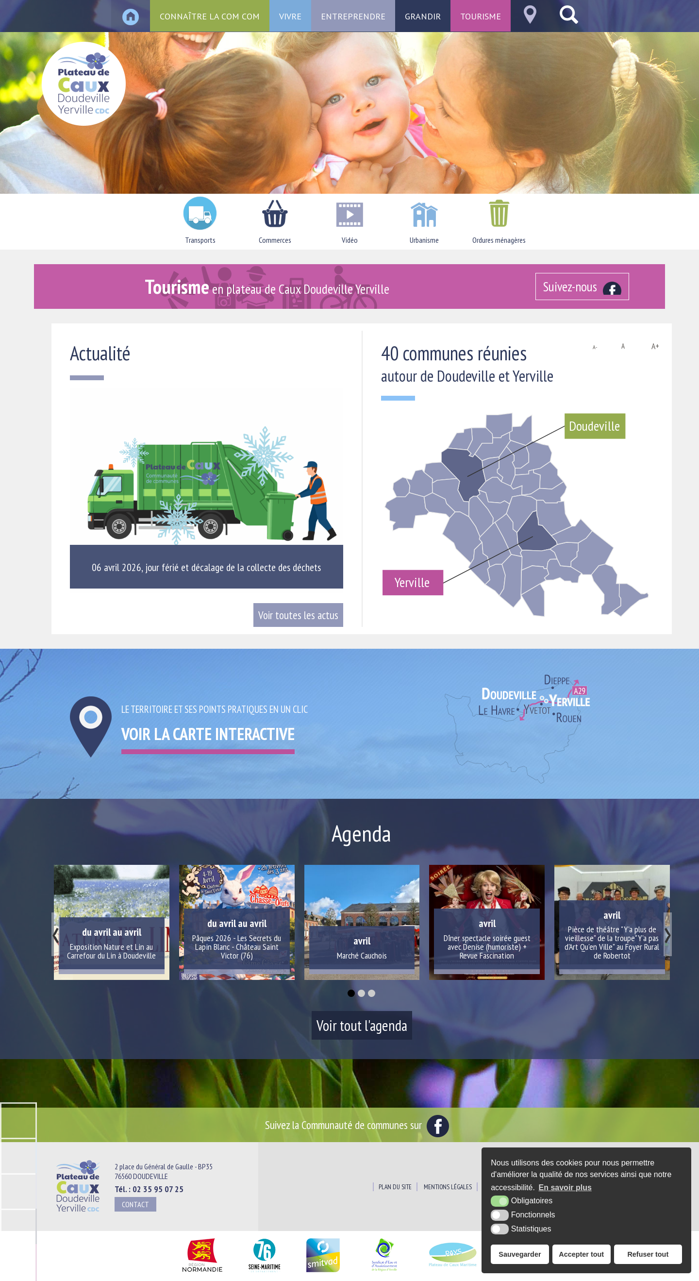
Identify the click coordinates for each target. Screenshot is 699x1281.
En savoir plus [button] (565, 1187)
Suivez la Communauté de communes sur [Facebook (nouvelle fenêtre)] (357, 1124)
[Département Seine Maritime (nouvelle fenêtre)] (264, 1272)
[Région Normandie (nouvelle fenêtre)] (202, 1272)
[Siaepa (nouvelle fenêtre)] (384, 1272)
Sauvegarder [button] (520, 1254)
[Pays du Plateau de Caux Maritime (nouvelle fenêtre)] (453, 1272)
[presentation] (55, 934)
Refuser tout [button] (647, 1254)
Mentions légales (448, 1186)
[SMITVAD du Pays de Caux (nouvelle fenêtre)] (323, 1272)
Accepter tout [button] (581, 1254)
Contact (135, 1204)
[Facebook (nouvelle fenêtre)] (582, 286)
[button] (351, 993)
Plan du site (395, 1186)
